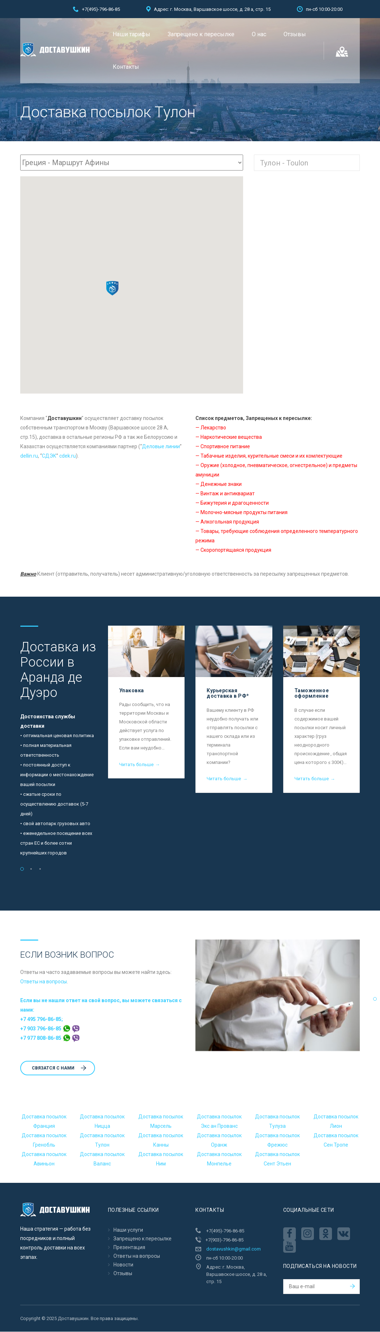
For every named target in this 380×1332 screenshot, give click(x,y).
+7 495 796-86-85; (41, 1019)
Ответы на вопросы (43, 982)
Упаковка (131, 691)
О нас (259, 34)
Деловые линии (161, 447)
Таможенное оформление (311, 693)
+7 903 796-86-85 (49, 1029)
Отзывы (295, 34)
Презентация (129, 1248)
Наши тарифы (131, 34)
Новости (123, 1265)
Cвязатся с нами (59, 1068)
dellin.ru (29, 456)
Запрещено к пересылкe (201, 34)
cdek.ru (67, 456)
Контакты (126, 66)
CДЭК (49, 456)
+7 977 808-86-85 (49, 1038)
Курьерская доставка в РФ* (228, 693)
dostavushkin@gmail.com (233, 1249)
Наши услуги (128, 1230)
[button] (112, 288)
